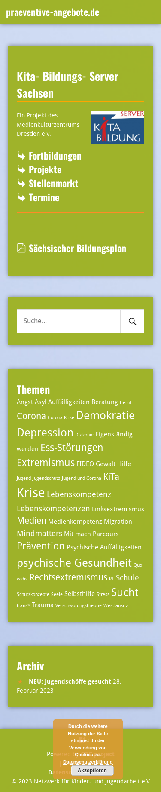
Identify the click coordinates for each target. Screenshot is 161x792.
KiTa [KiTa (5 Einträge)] (111, 477)
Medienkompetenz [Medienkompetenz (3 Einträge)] (75, 521)
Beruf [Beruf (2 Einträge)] (125, 402)
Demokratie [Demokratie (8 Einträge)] (105, 415)
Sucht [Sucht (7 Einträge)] (124, 592)
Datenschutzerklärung (88, 761)
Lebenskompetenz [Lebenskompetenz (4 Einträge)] (79, 494)
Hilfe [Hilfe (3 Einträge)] (124, 464)
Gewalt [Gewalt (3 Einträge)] (105, 464)
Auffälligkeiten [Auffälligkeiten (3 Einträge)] (69, 402)
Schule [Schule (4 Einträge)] (127, 577)
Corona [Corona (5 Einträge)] (31, 416)
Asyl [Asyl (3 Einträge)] (40, 402)
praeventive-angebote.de (52, 11)
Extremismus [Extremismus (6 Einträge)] (46, 463)
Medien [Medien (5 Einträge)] (31, 521)
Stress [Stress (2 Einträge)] (103, 594)
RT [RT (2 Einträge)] (111, 579)
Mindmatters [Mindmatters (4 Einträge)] (39, 533)
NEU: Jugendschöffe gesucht (70, 681)
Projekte (45, 169)
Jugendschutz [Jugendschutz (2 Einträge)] (46, 478)
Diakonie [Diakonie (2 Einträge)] (84, 435)
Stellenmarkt (54, 183)
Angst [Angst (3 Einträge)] (25, 402)
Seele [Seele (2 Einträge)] (57, 594)
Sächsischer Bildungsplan (71, 248)
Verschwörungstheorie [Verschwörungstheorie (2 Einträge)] (78, 605)
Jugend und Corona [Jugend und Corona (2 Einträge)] (81, 478)
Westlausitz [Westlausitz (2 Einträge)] (115, 605)
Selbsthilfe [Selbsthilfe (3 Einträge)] (79, 594)
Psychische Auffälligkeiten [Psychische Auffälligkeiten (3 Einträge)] (104, 547)
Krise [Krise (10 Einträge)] (31, 492)
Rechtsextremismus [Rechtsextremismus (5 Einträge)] (68, 577)
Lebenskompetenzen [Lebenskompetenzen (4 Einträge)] (53, 508)
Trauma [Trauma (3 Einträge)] (43, 605)
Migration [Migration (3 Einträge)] (118, 521)
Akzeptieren (92, 770)
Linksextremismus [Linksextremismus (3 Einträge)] (118, 509)
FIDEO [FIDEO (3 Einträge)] (85, 464)
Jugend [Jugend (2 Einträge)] (24, 478)
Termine (44, 197)
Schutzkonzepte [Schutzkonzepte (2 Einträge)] (33, 594)
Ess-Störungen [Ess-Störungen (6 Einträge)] (71, 448)
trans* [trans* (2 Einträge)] (23, 605)
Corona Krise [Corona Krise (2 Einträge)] (61, 418)
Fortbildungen (55, 155)
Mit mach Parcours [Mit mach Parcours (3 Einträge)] (91, 534)
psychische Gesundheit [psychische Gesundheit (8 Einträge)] (74, 562)
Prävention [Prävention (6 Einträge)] (41, 546)
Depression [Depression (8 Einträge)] (45, 432)
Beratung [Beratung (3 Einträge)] (104, 402)
